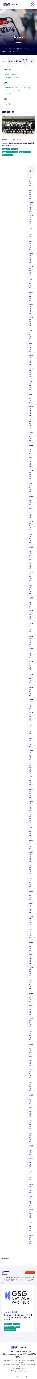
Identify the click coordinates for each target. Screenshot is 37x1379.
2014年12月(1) (31, 1175)
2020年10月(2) (31, 755)
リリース (22, 74)
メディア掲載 (8, 77)
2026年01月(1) (31, 207)
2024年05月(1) (31, 411)
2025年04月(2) (31, 296)
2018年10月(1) (31, 933)
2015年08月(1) (31, 1086)
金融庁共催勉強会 (9, 87)
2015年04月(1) (31, 1137)
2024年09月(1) (31, 385)
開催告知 (7, 74)
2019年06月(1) (31, 870)
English (7, 104)
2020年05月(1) (31, 819)
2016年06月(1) (31, 1061)
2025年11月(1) (31, 232)
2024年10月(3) (31, 373)
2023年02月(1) (31, 526)
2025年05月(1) (31, 283)
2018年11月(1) (31, 921)
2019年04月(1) (31, 895)
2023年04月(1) (31, 513)
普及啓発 (18, 61)
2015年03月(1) (31, 1150)
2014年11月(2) (31, 1188)
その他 (32, 61)
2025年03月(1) (31, 309)
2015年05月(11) (31, 1125)
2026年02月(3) (31, 194)
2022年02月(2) (31, 602)
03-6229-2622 (20, 1368)
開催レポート (15, 74)
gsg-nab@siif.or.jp (20, 1371)
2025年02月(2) (31, 322)
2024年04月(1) (31, 424)
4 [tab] (20, 1338)
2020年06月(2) (31, 806)
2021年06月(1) (31, 678)
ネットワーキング (25, 61)
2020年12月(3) (31, 729)
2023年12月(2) (31, 449)
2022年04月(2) (31, 577)
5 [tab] (22, 1338)
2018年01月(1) (31, 997)
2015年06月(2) (31, 1112)
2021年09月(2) (31, 653)
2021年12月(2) (31, 615)
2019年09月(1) (31, 857)
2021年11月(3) (31, 627)
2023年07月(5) (31, 487)
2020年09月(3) (31, 768)
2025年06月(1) (31, 271)
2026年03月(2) (31, 181)
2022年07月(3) (31, 564)
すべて (5, 61)
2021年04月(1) (31, 704)
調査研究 (12, 61)
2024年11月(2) (31, 360)
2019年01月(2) (31, 908)
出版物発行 (16, 77)
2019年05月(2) (31, 882)
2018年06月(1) (31, 972)
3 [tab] (18, 1338)
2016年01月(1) (31, 1074)
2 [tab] (16, 1338)
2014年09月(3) (31, 1214)
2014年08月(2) (31, 1226)
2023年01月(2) (31, 538)
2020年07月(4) (31, 793)
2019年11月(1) (31, 844)
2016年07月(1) (31, 1048)
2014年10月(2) (31, 1201)
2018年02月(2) (31, 984)
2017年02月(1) (31, 1023)
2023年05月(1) (31, 500)
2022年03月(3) (31, 589)
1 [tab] (14, 1338)
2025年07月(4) (31, 258)
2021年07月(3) (31, 666)
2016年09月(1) (31, 1035)
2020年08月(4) (31, 780)
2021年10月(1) (31, 640)
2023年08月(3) (31, 475)
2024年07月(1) (31, 398)
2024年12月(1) (31, 347)
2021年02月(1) (31, 717)
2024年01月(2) (31, 436)
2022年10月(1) (31, 551)
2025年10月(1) (31, 245)
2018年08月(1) (31, 946)
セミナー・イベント (9, 90)
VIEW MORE (30, 1273)
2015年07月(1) (31, 1099)
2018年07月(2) (31, 959)
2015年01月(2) (31, 1163)
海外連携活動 (8, 94)
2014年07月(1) (31, 1239)
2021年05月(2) (31, 691)
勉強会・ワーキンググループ (22, 87)
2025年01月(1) (31, 334)
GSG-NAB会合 (20, 90)
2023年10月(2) (31, 462)
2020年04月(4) (31, 831)
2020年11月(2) (31, 742)
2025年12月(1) (31, 220)
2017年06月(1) (31, 1010)
